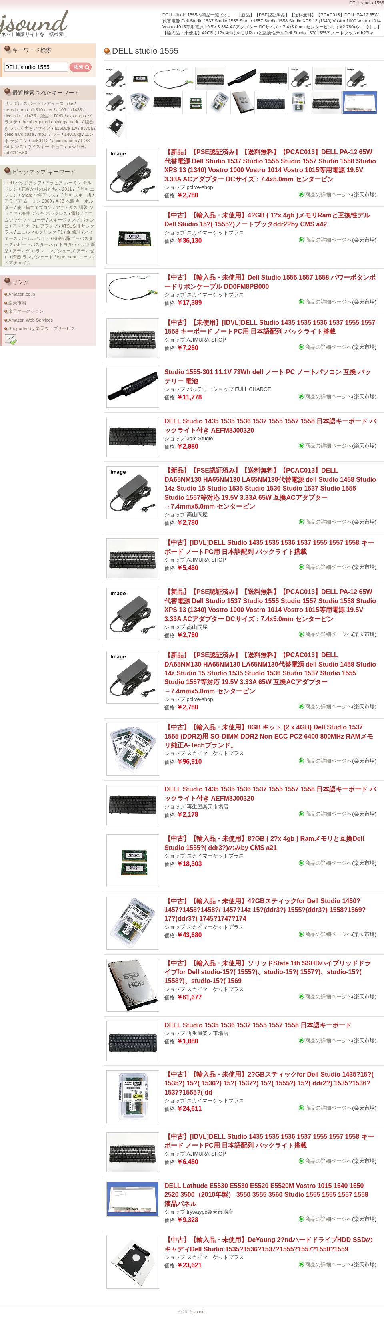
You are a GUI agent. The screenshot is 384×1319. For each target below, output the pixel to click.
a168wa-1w (65, 128)
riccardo (12, 115)
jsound (33, 21)
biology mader (67, 121)
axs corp (75, 115)
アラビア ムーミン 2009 (28, 201)
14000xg (72, 134)
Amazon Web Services (30, 320)
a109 (61, 109)
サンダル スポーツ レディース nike (38, 103)
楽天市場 (17, 302)
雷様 (75, 213)
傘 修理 (73, 232)
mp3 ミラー (49, 134)
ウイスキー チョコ (45, 146)
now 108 (76, 146)
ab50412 (39, 140)
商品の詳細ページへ (328, 194)
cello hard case (19, 134)
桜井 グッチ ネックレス (44, 213)
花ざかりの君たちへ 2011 (46, 189)
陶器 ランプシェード (32, 256)
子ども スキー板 (76, 195)
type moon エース (74, 256)
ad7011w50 (15, 152)
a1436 (76, 109)
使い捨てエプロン (34, 207)
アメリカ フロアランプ (35, 226)
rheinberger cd (35, 121)
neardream (15, 109)
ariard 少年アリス (38, 195)
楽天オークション (26, 311)
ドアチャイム (17, 262)
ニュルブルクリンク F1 (40, 232)
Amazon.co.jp (21, 294)
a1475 (30, 115)
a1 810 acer (40, 109)
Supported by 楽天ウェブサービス (42, 328)
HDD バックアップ (23, 182)
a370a (87, 128)
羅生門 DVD (51, 115)
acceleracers (64, 140)
